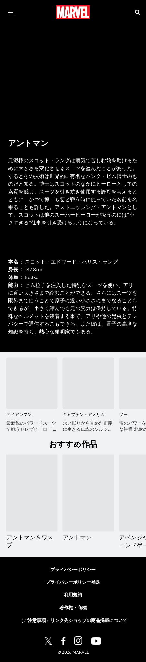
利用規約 (73, 595)
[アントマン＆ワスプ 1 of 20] (31, 493)
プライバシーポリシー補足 (73, 582)
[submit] (137, 12)
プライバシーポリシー (73, 569)
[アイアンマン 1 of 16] (31, 383)
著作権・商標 (73, 608)
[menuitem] (10, 12)
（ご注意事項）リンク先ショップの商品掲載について (73, 620)
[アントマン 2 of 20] (88, 493)
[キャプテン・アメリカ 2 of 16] (88, 383)
